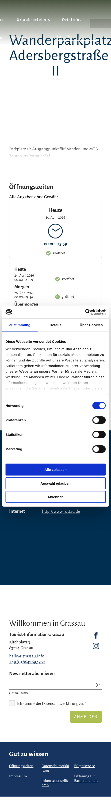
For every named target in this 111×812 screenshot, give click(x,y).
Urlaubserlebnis (33, 20)
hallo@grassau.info (26, 656)
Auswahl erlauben (55, 483)
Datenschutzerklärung (60, 704)
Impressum (18, 776)
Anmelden (85, 717)
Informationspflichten (55, 783)
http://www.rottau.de (61, 511)
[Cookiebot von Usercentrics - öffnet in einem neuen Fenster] (85, 312)
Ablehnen (55, 497)
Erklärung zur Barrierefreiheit (86, 778)
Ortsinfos (72, 20)
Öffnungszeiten (21, 766)
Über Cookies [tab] (91, 325)
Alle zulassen (55, 470)
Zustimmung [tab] (20, 325)
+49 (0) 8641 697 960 (27, 662)
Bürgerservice (84, 766)
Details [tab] (55, 325)
